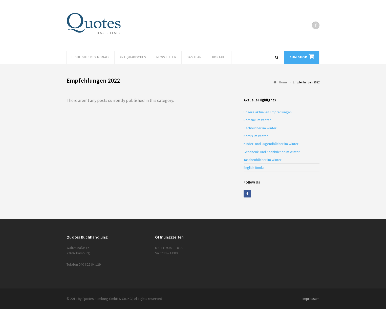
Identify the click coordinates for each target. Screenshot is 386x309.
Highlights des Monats (90, 57)
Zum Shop (298, 57)
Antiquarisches (133, 57)
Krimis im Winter (256, 136)
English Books (254, 167)
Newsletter (166, 57)
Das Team (194, 57)
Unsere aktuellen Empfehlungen (268, 112)
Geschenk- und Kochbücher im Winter (272, 152)
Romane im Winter (257, 120)
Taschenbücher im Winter (263, 159)
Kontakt (219, 57)
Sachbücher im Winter (260, 128)
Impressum (311, 298)
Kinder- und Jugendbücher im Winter (271, 143)
